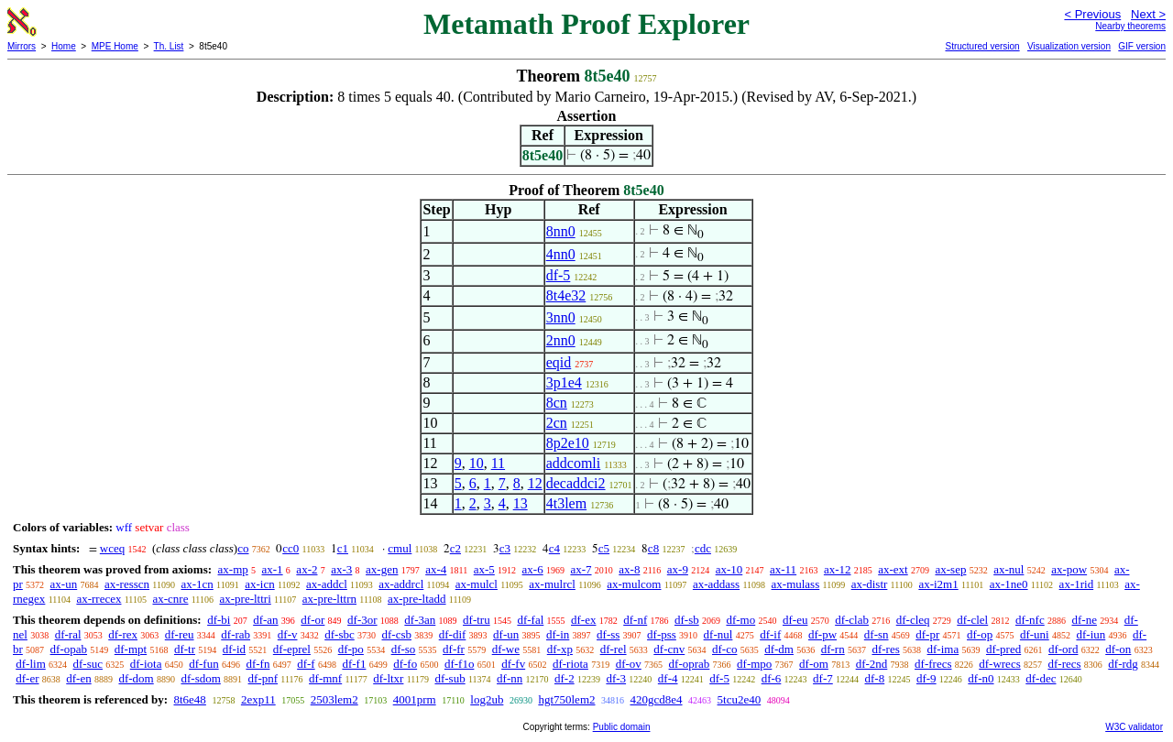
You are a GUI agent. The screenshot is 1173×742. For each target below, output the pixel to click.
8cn (556, 402)
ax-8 (629, 569)
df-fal (530, 620)
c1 (342, 548)
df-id (234, 649)
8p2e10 (567, 443)
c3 (504, 548)
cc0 (290, 548)
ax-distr (869, 584)
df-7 (823, 678)
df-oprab (689, 664)
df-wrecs (999, 664)
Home (63, 46)
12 (535, 483)
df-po (351, 649)
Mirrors (21, 46)
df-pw (822, 634)
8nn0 (561, 231)
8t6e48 (189, 699)
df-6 (772, 678)
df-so (403, 649)
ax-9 (677, 569)
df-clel (972, 620)
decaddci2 (576, 483)
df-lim (31, 664)
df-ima (943, 649)
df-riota (570, 664)
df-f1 (354, 664)
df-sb (686, 620)
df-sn (876, 634)
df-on (1118, 649)
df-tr (184, 649)
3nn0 (561, 317)
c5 (603, 548)
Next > (1148, 14)
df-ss (608, 634)
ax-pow (1069, 569)
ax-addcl (326, 584)
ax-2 (306, 569)
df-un (506, 634)
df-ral (68, 634)
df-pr (927, 634)
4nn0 (561, 254)
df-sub (449, 678)
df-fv (513, 664)
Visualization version (1069, 46)
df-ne (1083, 620)
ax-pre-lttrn (329, 599)
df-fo (405, 664)
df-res (885, 649)
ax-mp (233, 569)
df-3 (616, 678)
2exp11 (258, 699)
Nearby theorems (1130, 26)
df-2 (564, 678)
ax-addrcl (400, 584)
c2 (455, 548)
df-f (306, 664)
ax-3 (341, 569)
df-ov (628, 664)
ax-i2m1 (938, 584)
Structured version (982, 46)
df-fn (257, 664)
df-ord (1063, 649)
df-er (27, 678)
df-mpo (754, 664)
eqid (559, 362)
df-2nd (872, 664)
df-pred (1003, 649)
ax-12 (837, 569)
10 (476, 463)
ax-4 (435, 569)
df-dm (779, 649)
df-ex (583, 620)
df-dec (1040, 678)
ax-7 (580, 569)
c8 (653, 548)
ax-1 (272, 569)
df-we (506, 649)
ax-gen (382, 569)
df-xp (560, 649)
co (242, 548)
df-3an (419, 620)
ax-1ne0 (1009, 584)
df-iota (146, 664)
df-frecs (933, 664)
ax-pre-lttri (244, 599)
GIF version (1142, 46)
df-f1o (459, 664)
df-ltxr (388, 678)
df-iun (1090, 634)
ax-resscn (126, 584)
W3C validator (1134, 727)
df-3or (362, 620)
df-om (813, 664)
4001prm (414, 699)
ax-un (64, 584)
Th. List (169, 46)
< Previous (1092, 14)
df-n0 (980, 678)
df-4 (668, 678)
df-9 (926, 678)
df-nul (718, 634)
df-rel (613, 649)
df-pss (661, 634)
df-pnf (263, 678)
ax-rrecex (98, 599)
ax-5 (484, 569)
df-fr (454, 649)
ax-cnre (170, 599)
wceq (112, 548)
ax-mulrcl (552, 584)
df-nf (635, 620)
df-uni (1034, 634)
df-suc (88, 664)
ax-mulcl (476, 584)
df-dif (452, 634)
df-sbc (339, 634)
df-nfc (1030, 620)
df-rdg (1123, 664)
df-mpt (131, 649)
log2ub (486, 699)
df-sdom (200, 678)
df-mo (740, 620)
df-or (312, 620)
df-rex (122, 634)
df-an (265, 620)
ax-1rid (1076, 584)
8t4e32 (566, 295)
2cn (556, 423)
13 (520, 503)
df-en (78, 678)
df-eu (795, 620)
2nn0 (561, 340)
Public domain (622, 727)
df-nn (509, 678)
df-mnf (325, 678)
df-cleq (913, 620)
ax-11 (783, 569)
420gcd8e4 (656, 699)
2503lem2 (334, 699)
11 (498, 463)
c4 (554, 548)
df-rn (833, 649)
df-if (770, 634)
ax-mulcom (634, 584)
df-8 (875, 678)
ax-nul (1008, 569)
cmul (399, 548)
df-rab (235, 634)
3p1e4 (564, 382)
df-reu (179, 634)
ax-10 (729, 569)
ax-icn (259, 584)
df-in (557, 634)
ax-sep (950, 569)
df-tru (476, 620)
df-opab (68, 649)
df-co (724, 649)
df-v (288, 634)
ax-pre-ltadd (417, 599)
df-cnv (669, 649)
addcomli (573, 463)
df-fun (204, 664)
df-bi (218, 620)
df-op (979, 634)
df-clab (852, 620)
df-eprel (292, 649)
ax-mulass (796, 584)
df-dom (135, 678)
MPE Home (115, 46)
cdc (703, 548)
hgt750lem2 (566, 699)
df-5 (558, 275)
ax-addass (716, 584)
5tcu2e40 (740, 699)
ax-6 (532, 569)
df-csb (396, 634)
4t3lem (566, 503)
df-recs (1063, 664)
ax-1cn (197, 584)
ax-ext (892, 569)
